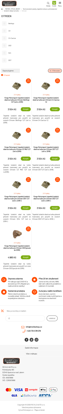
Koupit (25, 109)
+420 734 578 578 (33, 331)
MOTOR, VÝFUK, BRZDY (12, 9)
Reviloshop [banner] (9, 4)
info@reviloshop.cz (34, 327)
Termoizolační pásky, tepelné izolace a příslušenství (40, 9)
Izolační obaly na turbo (11, 11)
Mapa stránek (39, 410)
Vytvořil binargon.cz (25, 410)
